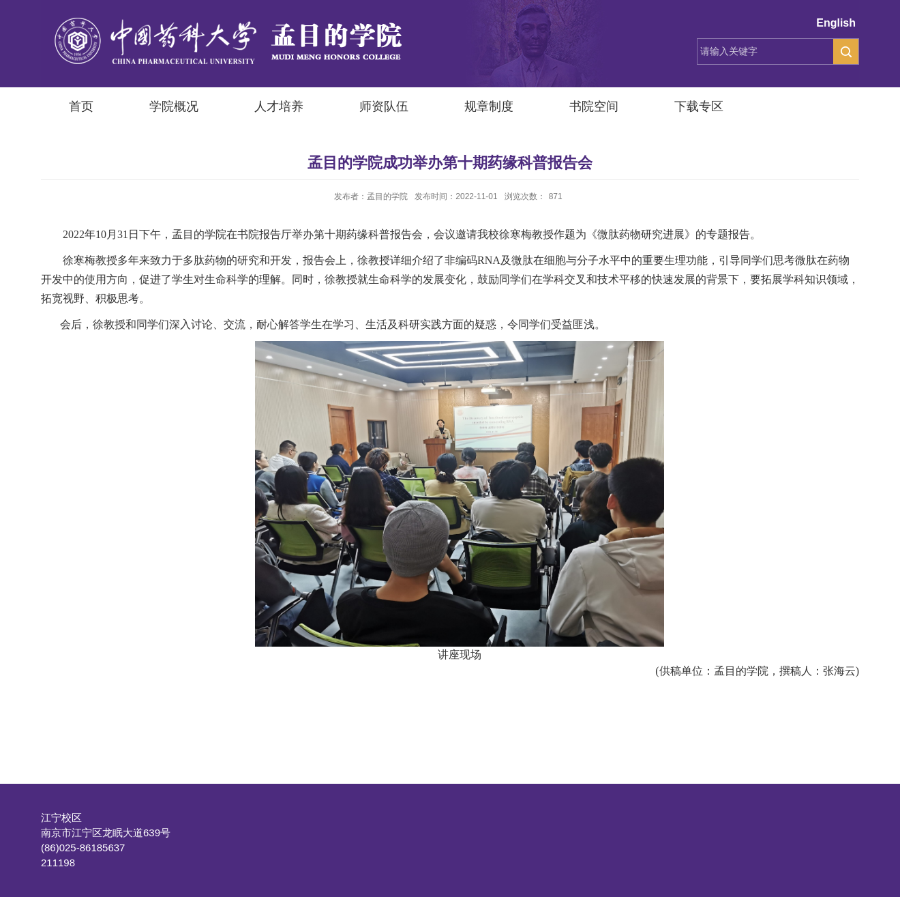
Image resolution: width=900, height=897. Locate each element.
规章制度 (488, 106)
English (836, 23)
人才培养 (278, 106)
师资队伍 (383, 106)
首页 (81, 106)
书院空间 (593, 106)
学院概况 (173, 106)
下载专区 (698, 106)
